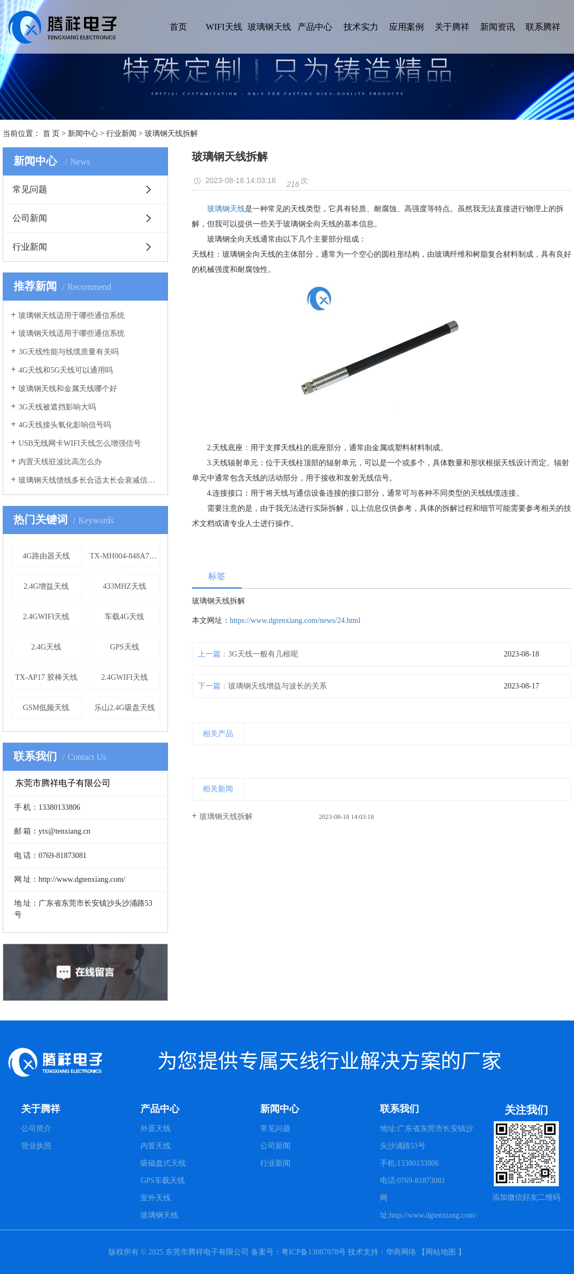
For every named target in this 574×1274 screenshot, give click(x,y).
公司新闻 (29, 218)
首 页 (51, 133)
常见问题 (29, 189)
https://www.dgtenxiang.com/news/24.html (295, 620)
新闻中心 (83, 133)
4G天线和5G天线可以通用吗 (65, 370)
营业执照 (36, 1146)
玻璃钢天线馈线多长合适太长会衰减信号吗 (89, 480)
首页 (178, 26)
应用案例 (406, 26)
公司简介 (36, 1128)
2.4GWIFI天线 (46, 617)
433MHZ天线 (124, 586)
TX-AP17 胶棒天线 (46, 677)
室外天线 (155, 1198)
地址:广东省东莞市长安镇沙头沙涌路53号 (426, 1137)
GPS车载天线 (162, 1180)
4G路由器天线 (46, 556)
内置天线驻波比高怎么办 (60, 462)
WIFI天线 (224, 26)
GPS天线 (124, 647)
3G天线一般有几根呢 (263, 654)
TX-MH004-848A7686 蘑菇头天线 (125, 556)
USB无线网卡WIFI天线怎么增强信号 (79, 443)
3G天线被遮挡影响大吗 (57, 407)
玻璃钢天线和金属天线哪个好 (67, 389)
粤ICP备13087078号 (314, 1252)
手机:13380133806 (409, 1163)
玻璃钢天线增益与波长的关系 (277, 686)
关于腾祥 (452, 26)
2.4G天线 (46, 647)
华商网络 (401, 1252)
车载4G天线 (124, 617)
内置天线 (155, 1146)
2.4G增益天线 (46, 586)
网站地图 (440, 1252)
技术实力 (361, 26)
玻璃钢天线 (269, 26)
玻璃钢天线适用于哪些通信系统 (71, 315)
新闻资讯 (497, 26)
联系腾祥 (543, 26)
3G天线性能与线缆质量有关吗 (68, 352)
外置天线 (155, 1128)
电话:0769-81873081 (413, 1180)
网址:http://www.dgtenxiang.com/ (428, 1206)
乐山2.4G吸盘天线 (124, 708)
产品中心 (315, 26)
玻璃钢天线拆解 (226, 816)
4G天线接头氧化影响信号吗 (64, 425)
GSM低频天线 (46, 708)
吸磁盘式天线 (163, 1163)
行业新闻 (121, 133)
